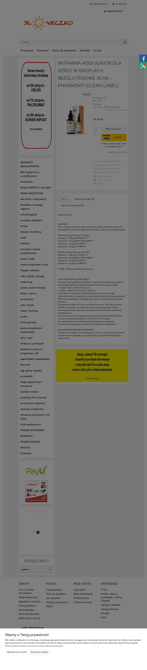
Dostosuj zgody (39, 652)
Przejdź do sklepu (17, 652)
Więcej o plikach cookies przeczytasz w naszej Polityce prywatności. (34, 645)
